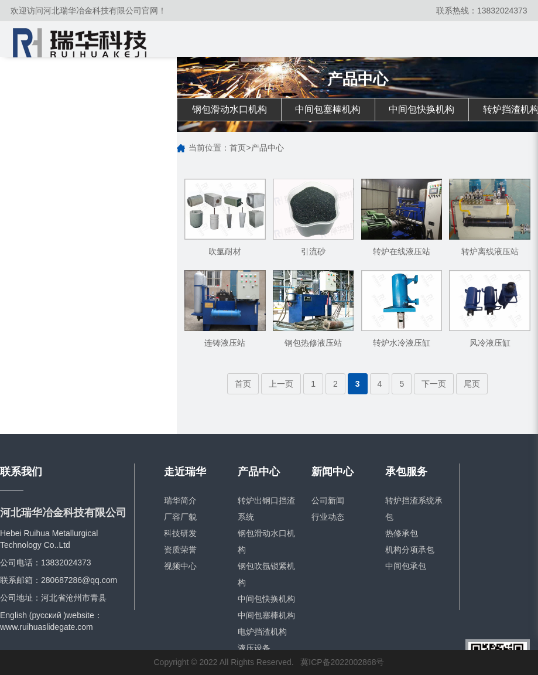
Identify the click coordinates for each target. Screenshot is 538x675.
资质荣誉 (180, 549)
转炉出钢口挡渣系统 (266, 508)
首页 (237, 148)
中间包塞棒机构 (329, 109)
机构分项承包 (409, 549)
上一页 (281, 383)
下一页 (434, 383)
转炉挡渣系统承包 (414, 508)
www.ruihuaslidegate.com (46, 627)
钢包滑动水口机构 (229, 109)
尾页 (472, 383)
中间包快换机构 (424, 109)
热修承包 (401, 533)
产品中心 (267, 148)
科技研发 (180, 533)
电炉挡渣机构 (262, 631)
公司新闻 (327, 500)
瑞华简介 (180, 500)
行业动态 (327, 516)
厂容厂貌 (180, 516)
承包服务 (406, 472)
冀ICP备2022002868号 (342, 662)
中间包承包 (405, 566)
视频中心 (180, 566)
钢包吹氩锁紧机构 (266, 574)
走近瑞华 (185, 472)
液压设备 (254, 648)
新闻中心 (332, 472)
